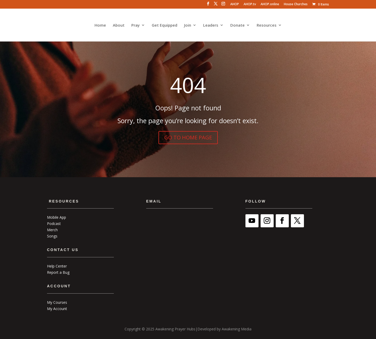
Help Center (57, 266)
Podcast (54, 223)
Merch (52, 229)
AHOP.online (270, 4)
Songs (52, 236)
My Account (57, 308)
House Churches (296, 4)
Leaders (210, 25)
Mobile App (56, 217)
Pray (135, 25)
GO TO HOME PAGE (188, 137)
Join (187, 25)
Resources (267, 25)
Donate (237, 25)
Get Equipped (164, 25)
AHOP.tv (250, 4)
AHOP (234, 4)
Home (100, 25)
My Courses (57, 302)
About (119, 25)
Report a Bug (58, 272)
